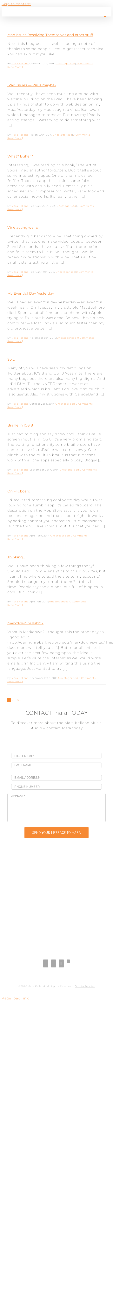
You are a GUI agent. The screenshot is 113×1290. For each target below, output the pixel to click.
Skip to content (16, 4)
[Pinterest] (61, 963)
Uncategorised (65, 63)
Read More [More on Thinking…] (14, 605)
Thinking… (16, 557)
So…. (11, 359)
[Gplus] (68, 961)
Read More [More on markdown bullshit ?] (14, 681)
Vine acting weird (22, 227)
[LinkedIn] (53, 963)
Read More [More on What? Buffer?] (14, 209)
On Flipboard (18, 491)
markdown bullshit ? (25, 623)
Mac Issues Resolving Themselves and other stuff (50, 35)
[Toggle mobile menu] (105, 15)
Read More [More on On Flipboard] (14, 539)
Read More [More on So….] (14, 407)
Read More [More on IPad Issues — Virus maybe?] (14, 138)
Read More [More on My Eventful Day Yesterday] (14, 341)
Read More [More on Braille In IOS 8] (14, 473)
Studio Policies (85, 986)
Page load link (15, 998)
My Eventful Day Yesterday (30, 293)
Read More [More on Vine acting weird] (14, 275)
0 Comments (84, 63)
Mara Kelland (20, 63)
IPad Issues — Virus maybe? (31, 85)
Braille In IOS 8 (20, 425)
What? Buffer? (20, 156)
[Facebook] (45, 963)
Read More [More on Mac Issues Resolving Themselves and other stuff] (14, 67)
